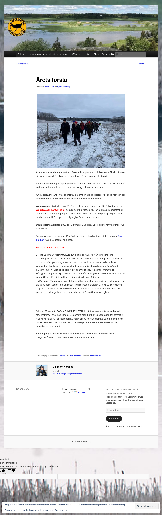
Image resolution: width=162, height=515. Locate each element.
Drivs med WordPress (81, 442)
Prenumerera (114, 418)
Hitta (88, 54)
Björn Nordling (63, 87)
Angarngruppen (39, 54)
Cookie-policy (61, 510)
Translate (78, 392)
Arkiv (111, 54)
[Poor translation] (11, 470)
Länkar (104, 54)
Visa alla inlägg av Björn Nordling (68, 374)
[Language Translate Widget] (75, 389)
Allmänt (61, 356)
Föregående (22, 64)
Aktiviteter (55, 54)
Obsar (96, 54)
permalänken (95, 356)
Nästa (142, 64)
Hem (24, 54)
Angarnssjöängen (73, 54)
